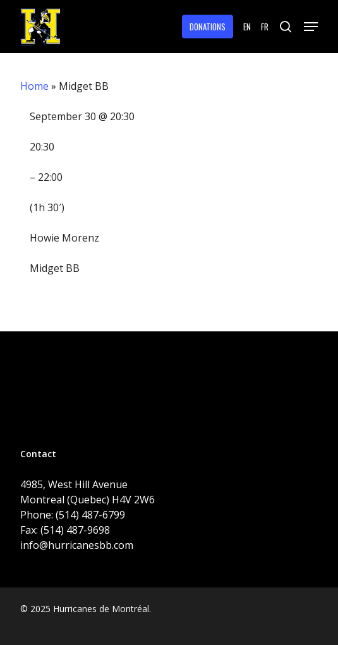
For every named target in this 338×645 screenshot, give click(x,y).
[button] (311, 26)
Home (34, 86)
